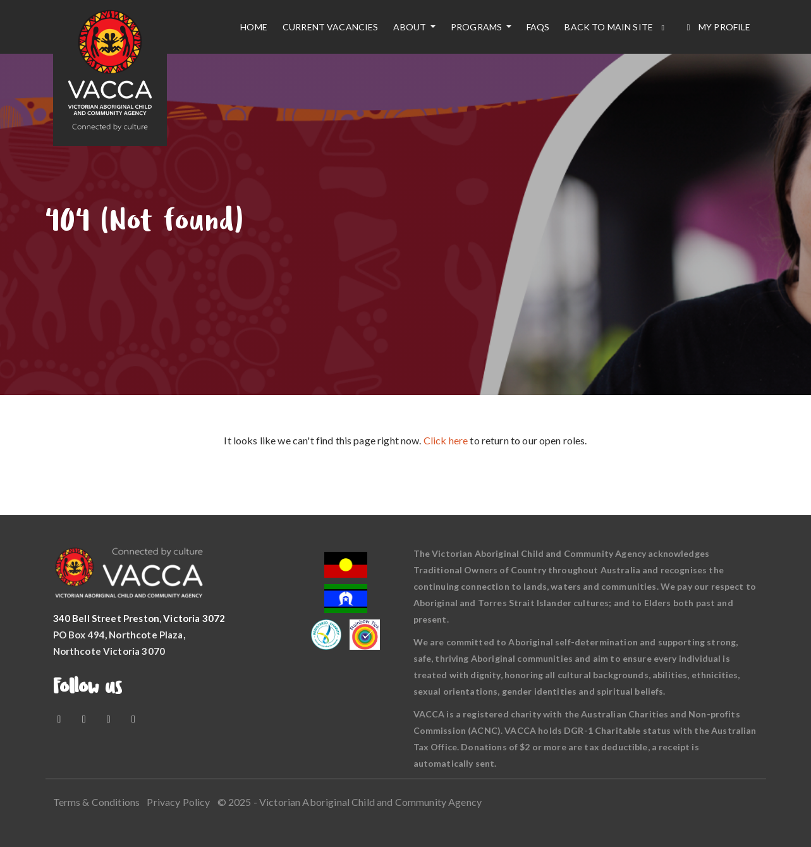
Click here (446, 440)
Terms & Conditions (96, 802)
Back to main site (616, 26)
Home (253, 26)
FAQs (538, 26)
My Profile (716, 26)
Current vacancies (331, 26)
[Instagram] (109, 718)
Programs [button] (477, 26)
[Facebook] (60, 718)
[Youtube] (85, 718)
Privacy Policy (178, 802)
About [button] (410, 26)
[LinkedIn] (133, 718)
